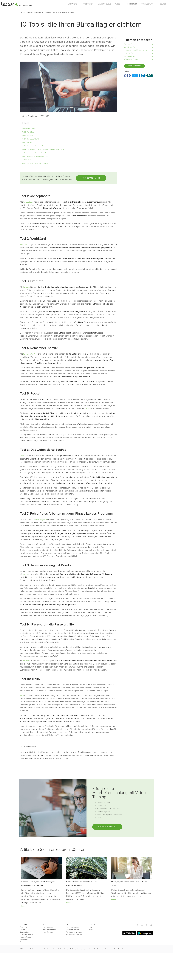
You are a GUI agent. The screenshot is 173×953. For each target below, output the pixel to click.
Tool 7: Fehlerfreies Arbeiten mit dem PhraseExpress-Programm (44, 149)
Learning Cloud (104, 4)
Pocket (88, 409)
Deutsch (163, 4)
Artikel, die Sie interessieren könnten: (35, 163)
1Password (26, 661)
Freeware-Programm (40, 520)
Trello (22, 696)
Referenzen (132, 4)
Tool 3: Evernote (27, 136)
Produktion (88, 4)
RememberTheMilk (29, 354)
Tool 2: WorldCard (28, 132)
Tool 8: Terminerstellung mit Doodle (34, 153)
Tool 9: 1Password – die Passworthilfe (35, 156)
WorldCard (23, 245)
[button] (43, 12)
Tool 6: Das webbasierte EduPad (33, 146)
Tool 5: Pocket (27, 142)
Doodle (25, 574)
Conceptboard (28, 202)
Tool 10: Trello (26, 160)
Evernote (26, 287)
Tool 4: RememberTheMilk (31, 139)
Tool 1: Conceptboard (29, 129)
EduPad (22, 456)
